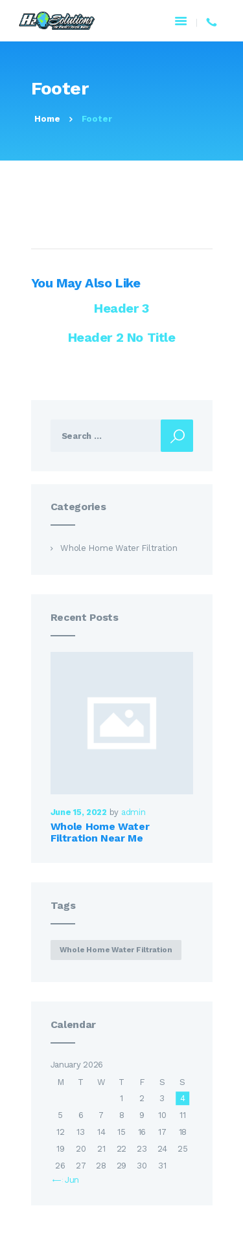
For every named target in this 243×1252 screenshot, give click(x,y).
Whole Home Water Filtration (119, 548)
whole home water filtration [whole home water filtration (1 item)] (116, 949)
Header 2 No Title (122, 337)
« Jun (69, 1180)
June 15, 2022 (79, 812)
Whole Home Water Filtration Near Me (100, 832)
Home (47, 119)
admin (133, 812)
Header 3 (121, 308)
